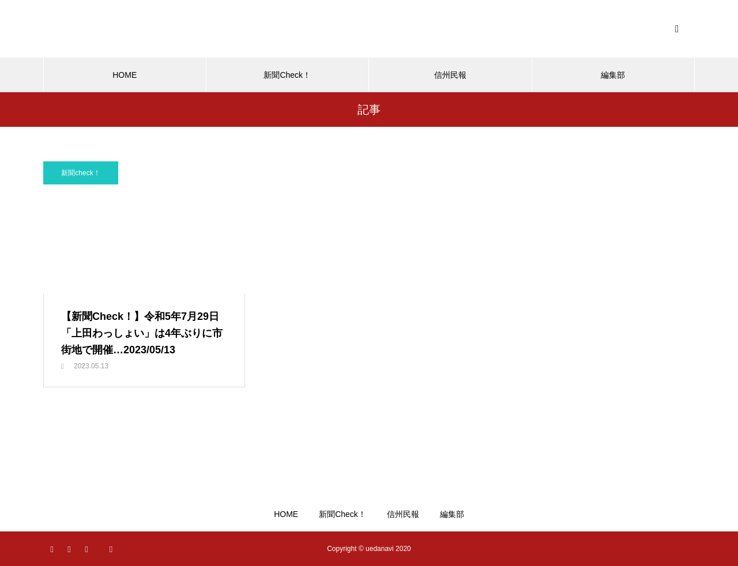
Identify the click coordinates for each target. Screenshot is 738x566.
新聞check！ (80, 173)
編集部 (613, 75)
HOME (124, 75)
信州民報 (450, 75)
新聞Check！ (287, 75)
